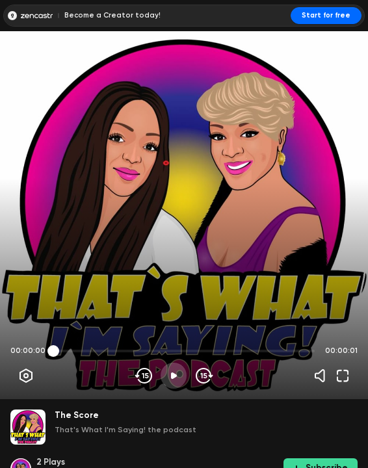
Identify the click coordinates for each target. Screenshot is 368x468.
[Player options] (26, 376)
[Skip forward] (203, 376)
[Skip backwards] (144, 376)
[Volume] (323, 376)
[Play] (174, 376)
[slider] (53, 351)
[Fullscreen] (342, 376)
